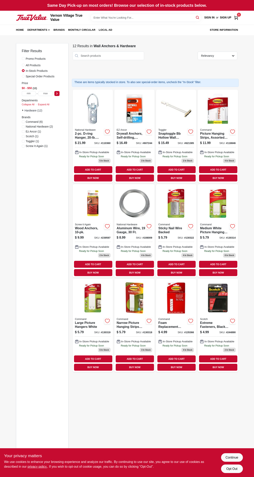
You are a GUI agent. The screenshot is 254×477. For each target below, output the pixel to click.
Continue (231, 457)
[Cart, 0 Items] (236, 17)
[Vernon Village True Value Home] (32, 17)
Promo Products (36, 59)
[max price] (45, 93)
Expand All (43, 104)
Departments (37, 29)
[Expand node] (23, 110)
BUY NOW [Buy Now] (93, 178)
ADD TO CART (93, 169)
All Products (33, 65)
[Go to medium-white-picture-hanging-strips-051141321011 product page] (218, 230)
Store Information (224, 29)
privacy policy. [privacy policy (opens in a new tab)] (37, 466)
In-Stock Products (37, 71)
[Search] (198, 17)
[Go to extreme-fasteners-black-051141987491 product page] (218, 325)
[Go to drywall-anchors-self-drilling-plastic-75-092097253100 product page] (134, 136)
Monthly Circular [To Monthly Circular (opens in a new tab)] (81, 29)
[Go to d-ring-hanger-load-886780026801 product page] (93, 136)
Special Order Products (40, 76)
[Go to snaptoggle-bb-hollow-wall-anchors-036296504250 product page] (176, 136)
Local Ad (105, 29)
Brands (59, 29)
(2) (39, 126)
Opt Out (231, 468)
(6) (34, 121)
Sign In (209, 17)
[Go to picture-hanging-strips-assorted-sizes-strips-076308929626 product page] (218, 136)
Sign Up (225, 17)
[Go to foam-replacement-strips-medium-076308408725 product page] (176, 325)
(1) (33, 131)
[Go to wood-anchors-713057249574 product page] (93, 230)
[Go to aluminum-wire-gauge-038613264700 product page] (134, 230)
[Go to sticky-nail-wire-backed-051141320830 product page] (176, 230)
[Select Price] (57, 93)
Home (20, 29)
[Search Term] (145, 18)
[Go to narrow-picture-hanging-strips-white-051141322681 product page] (134, 325)
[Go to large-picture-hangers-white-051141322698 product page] (93, 325)
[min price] (29, 93)
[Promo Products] (23, 58)
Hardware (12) (33, 110)
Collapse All (28, 104)
